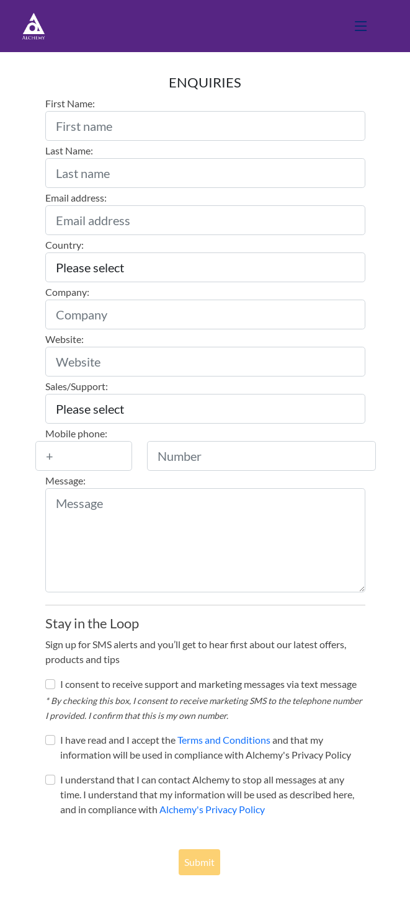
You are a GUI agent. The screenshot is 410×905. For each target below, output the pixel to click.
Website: (64, 339)
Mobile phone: (76, 433)
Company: (67, 292)
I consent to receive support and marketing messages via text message (208, 684)
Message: (65, 480)
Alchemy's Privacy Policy (212, 809)
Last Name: (69, 150)
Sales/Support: (76, 386)
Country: (64, 245)
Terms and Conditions (223, 740)
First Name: (70, 103)
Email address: (76, 197)
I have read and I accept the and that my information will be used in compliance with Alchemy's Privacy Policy (205, 747)
